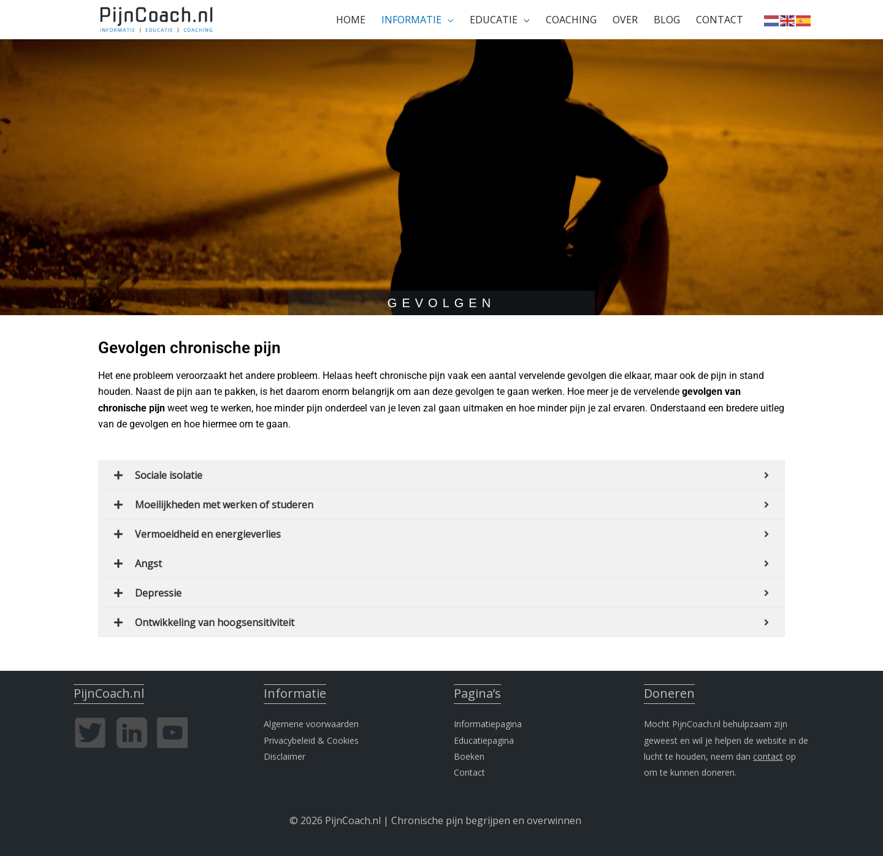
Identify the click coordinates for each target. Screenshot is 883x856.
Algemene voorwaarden (311, 724)
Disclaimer (284, 756)
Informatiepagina (488, 724)
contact (768, 756)
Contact (469, 772)
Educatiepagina (484, 740)
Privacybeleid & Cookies (311, 740)
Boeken (469, 756)
